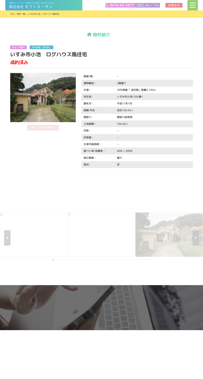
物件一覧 (21, 13)
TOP (12, 13)
